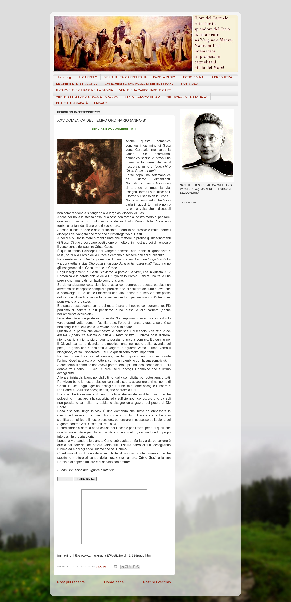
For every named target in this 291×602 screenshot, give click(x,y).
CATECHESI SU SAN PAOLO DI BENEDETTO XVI (139, 83)
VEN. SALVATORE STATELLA (186, 96)
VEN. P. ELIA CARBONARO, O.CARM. (145, 90)
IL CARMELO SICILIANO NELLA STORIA (84, 90)
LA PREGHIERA (221, 77)
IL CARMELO (88, 77)
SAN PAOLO (189, 83)
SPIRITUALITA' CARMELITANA (125, 77)
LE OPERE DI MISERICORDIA (77, 83)
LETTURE (65, 478)
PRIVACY (100, 103)
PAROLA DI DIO (164, 77)
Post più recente (71, 582)
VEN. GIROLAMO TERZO (142, 96)
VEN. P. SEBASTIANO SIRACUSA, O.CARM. (87, 96)
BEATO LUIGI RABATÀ (72, 103)
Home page (65, 77)
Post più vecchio (157, 582)
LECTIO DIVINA (192, 77)
